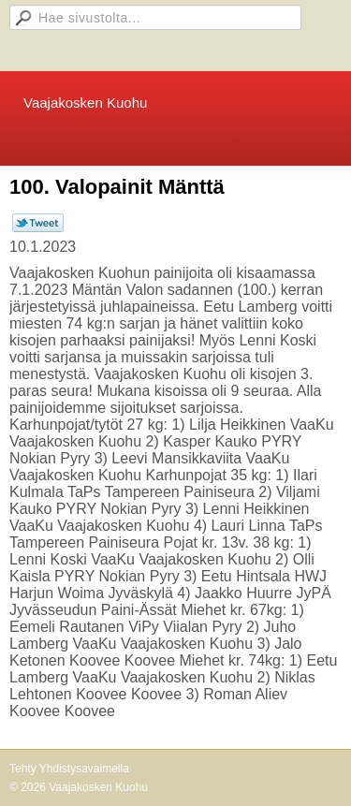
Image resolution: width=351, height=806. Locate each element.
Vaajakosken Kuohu (85, 102)
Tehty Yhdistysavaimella (69, 768)
